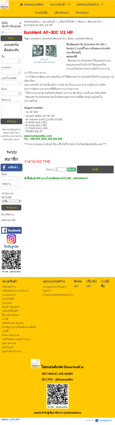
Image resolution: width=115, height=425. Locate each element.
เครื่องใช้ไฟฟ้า (67, 21)
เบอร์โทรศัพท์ (8, 78)
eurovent (36, 38)
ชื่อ (3, 56)
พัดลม (81, 21)
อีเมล (4, 88)
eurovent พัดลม (84, 38)
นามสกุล (6, 67)
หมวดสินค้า (49, 21)
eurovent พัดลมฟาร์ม (54, 38)
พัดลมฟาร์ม (93, 21)
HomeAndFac (32, 21)
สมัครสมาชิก (8, 220)
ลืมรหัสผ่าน (7, 214)
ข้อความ (6, 99)
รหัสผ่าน (6, 183)
